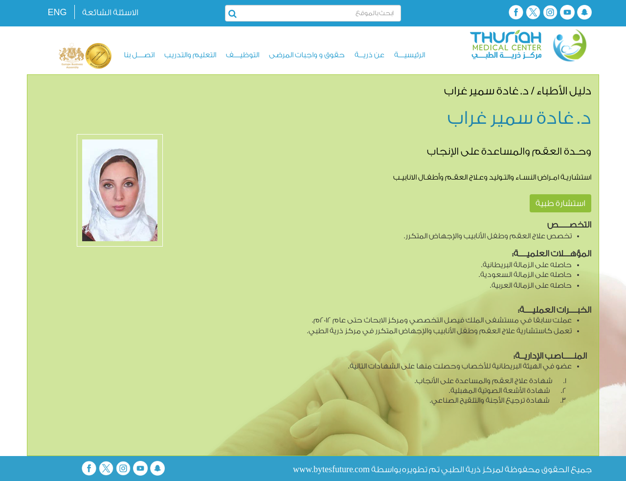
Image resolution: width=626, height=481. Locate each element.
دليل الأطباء (564, 91)
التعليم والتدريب (190, 55)
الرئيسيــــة (409, 55)
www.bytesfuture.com (331, 469)
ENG (57, 12)
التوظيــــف (242, 55)
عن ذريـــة (369, 55)
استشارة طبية (560, 203)
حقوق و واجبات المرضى (307, 55)
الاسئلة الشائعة (110, 12)
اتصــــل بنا (139, 55)
